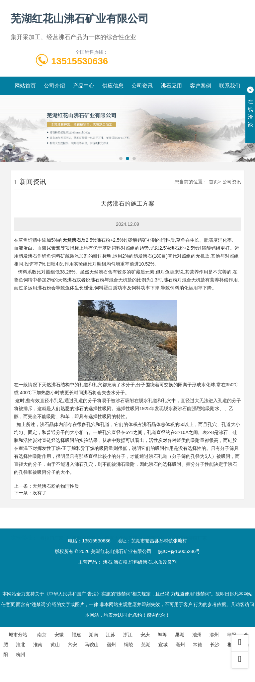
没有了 (39, 492)
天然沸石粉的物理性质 (56, 486)
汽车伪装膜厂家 (190, 528)
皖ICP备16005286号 (179, 551)
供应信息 (113, 86)
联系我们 (229, 86)
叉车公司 (155, 528)
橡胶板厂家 (84, 528)
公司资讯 (142, 86)
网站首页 (25, 86)
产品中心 (83, 86)
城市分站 (18, 634)
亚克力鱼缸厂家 (121, 528)
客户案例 (200, 86)
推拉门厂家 (51, 528)
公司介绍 (54, 86)
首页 (213, 181)
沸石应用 (171, 86)
